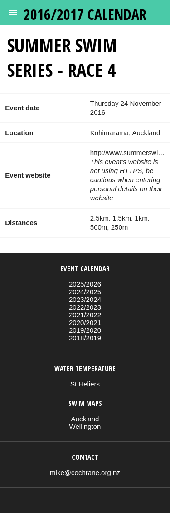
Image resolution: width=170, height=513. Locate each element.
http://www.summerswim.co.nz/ (127, 152)
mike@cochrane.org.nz (85, 472)
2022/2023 (85, 307)
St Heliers (85, 384)
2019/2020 (85, 330)
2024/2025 (85, 292)
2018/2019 (85, 338)
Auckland (85, 419)
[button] (12, 12)
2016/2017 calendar (85, 14)
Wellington (85, 426)
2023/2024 (85, 299)
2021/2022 (85, 315)
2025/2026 (85, 284)
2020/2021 (85, 322)
